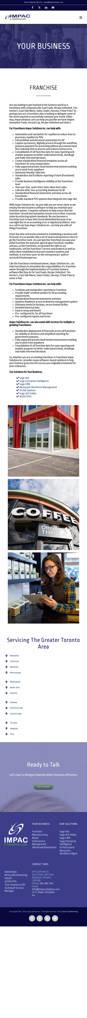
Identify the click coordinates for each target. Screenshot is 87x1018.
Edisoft (8, 878)
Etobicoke (14, 661)
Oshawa (13, 702)
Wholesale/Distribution (44, 847)
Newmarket (15, 682)
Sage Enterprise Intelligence (34, 381)
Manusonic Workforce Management (38, 387)
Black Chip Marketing (70, 912)
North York (15, 687)
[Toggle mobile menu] (81, 17)
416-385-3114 (46, 883)
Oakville (13, 693)
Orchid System (67, 847)
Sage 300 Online (27, 393)
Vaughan (14, 728)
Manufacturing (40, 834)
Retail (35, 838)
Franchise (37, 831)
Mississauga (15, 672)
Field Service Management (39, 843)
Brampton (14, 655)
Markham (14, 667)
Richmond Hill (16, 708)
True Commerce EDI (15, 884)
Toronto (13, 723)
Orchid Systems (27, 390)
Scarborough (16, 713)
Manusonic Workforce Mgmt (68, 852)
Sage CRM (24, 384)
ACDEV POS (25, 396)
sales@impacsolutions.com (53, 2)
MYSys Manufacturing (16, 875)
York (12, 734)
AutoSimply (11, 871)
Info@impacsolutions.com (46, 889)
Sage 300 (24, 378)
